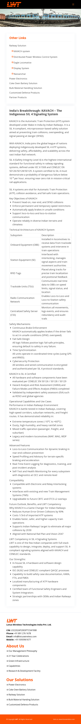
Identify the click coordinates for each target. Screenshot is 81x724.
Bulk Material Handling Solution (25, 87)
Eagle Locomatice (22, 62)
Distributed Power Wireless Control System (35, 56)
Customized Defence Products (24, 92)
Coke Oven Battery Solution (23, 83)
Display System (21, 68)
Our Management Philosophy (23, 651)
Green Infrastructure (19, 661)
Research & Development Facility (24, 671)
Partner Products (18, 97)
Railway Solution (17, 45)
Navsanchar (20, 73)
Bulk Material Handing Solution (24, 700)
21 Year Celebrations (19, 656)
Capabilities (14, 666)
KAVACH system (22, 51)
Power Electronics (18, 78)
